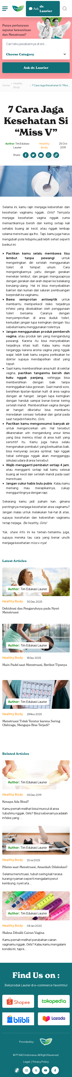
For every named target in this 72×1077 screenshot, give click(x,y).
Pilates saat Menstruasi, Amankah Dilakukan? (34, 867)
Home (6, 85)
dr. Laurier (40, 8)
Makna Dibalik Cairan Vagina (23, 933)
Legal (26, 1061)
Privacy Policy (41, 1061)
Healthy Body (17, 85)
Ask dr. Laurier (36, 68)
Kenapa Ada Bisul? (15, 801)
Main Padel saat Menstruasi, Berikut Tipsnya (34, 665)
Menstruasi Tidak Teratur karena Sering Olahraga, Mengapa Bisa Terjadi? (31, 723)
